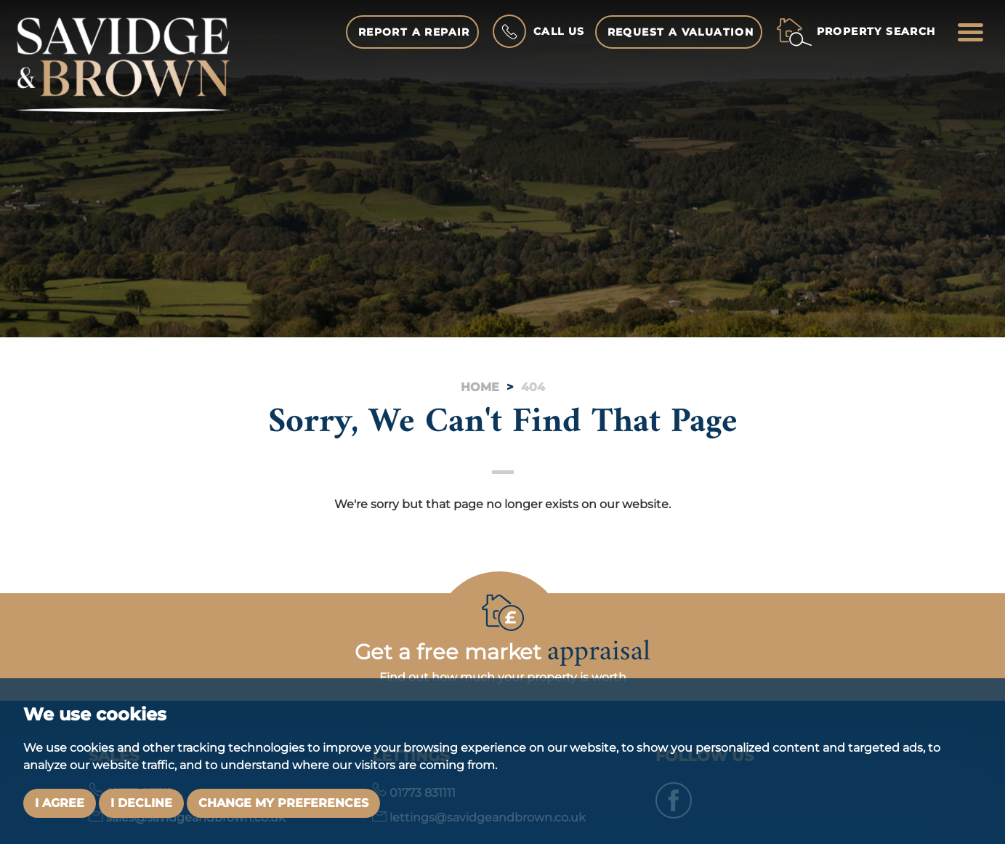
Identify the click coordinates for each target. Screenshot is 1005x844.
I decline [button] (141, 803)
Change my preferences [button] (283, 803)
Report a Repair (414, 32)
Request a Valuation (681, 32)
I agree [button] (59, 803)
